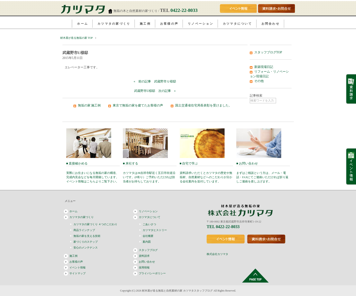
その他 (259, 81)
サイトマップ (77, 273)
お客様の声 (76, 261)
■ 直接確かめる (93, 172)
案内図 (147, 241)
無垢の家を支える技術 (86, 236)
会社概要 (148, 236)
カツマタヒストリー (155, 230)
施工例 (73, 255)
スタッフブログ (148, 250)
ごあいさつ (149, 224)
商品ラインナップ (84, 230)
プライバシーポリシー (152, 273)
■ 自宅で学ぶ (206, 172)
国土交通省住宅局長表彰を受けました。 (203, 105)
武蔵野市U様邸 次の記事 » (155, 91)
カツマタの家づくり (81, 217)
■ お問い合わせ (263, 172)
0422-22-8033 (184, 10)
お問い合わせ (147, 261)
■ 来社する (150, 172)
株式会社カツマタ (217, 254)
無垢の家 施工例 (89, 105)
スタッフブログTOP (268, 52)
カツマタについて (149, 217)
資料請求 (144, 255)
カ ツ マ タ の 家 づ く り (113, 23)
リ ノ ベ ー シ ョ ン (200, 23)
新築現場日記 (263, 67)
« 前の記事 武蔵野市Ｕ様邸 (155, 81)
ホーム (73, 211)
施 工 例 (145, 23)
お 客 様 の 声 (169, 23)
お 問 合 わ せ (270, 23)
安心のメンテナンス (85, 247)
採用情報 (144, 267)
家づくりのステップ (85, 241)
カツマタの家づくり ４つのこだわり (95, 224)
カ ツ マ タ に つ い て (237, 23)
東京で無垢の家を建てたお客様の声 (138, 105)
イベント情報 (77, 267)
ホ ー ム (82, 23)
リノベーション (148, 211)
